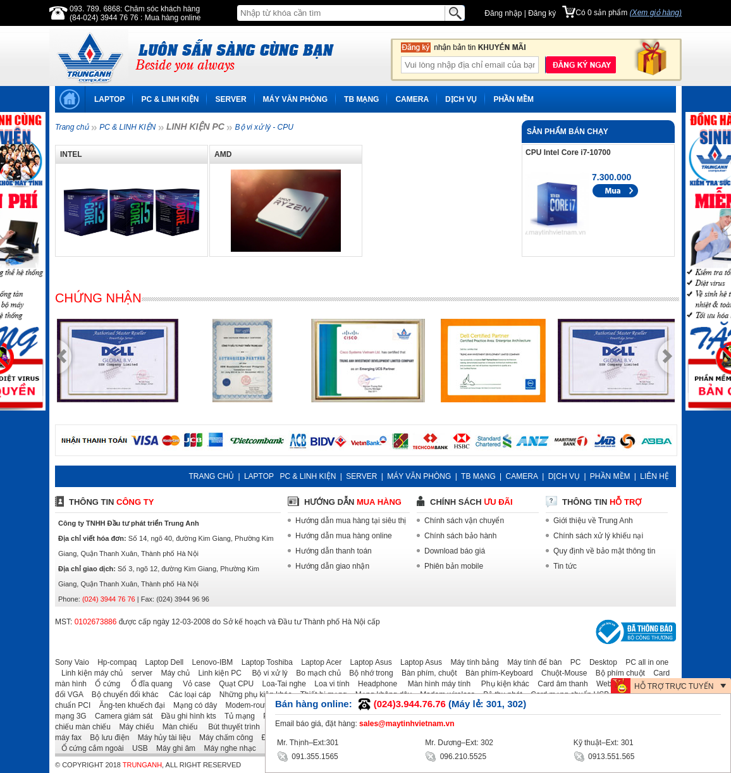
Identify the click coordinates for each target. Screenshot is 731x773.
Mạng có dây (192, 705)
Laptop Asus (368, 662)
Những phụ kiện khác (252, 694)
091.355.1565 (307, 755)
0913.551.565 (604, 755)
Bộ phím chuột (617, 673)
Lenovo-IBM (209, 662)
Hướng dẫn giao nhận (332, 566)
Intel (71, 154)
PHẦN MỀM (513, 99)
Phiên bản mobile (453, 566)
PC (572, 662)
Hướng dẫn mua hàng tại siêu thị (350, 520)
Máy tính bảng (471, 662)
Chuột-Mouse (561, 673)
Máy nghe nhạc (226, 748)
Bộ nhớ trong (368, 673)
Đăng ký (542, 13)
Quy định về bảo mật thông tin (604, 551)
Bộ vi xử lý (265, 673)
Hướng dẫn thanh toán (333, 551)
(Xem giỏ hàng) (656, 12)
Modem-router (246, 705)
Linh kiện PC (216, 673)
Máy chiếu (133, 726)
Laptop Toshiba (264, 662)
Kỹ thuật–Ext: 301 (604, 742)
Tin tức (565, 566)
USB (137, 748)
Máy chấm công (223, 737)
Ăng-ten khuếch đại (129, 705)
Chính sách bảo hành (460, 535)
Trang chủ (72, 127)
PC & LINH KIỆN (170, 99)
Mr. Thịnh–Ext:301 (308, 742)
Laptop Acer (318, 662)
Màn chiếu (177, 726)
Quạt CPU (233, 683)
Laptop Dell (161, 662)
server (138, 673)
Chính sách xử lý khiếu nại (598, 535)
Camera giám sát (120, 716)
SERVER (230, 99)
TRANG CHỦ (211, 476)
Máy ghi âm (172, 748)
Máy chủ (172, 673)
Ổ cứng (104, 683)
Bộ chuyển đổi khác (122, 694)
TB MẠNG (361, 99)
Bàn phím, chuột (426, 673)
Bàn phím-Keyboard (496, 673)
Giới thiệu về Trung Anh (593, 520)
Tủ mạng (236, 716)
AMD (222, 154)
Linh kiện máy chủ (89, 673)
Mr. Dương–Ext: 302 (459, 742)
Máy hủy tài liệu (161, 737)
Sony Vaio (72, 662)
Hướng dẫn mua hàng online (343, 535)
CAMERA (412, 99)
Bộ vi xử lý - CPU (264, 127)
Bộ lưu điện (106, 737)
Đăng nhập (503, 13)
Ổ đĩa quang (147, 683)
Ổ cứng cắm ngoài (89, 748)
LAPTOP (109, 99)
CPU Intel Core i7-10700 (568, 152)
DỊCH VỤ (461, 99)
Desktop (600, 662)
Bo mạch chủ (315, 673)
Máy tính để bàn (531, 662)
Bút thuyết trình (230, 726)
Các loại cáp (186, 694)
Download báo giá (454, 551)
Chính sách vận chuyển (464, 520)
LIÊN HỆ (654, 476)
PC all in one (643, 662)
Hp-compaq (114, 662)
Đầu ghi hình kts (185, 716)
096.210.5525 (455, 755)
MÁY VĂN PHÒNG (295, 99)
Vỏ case (193, 683)
